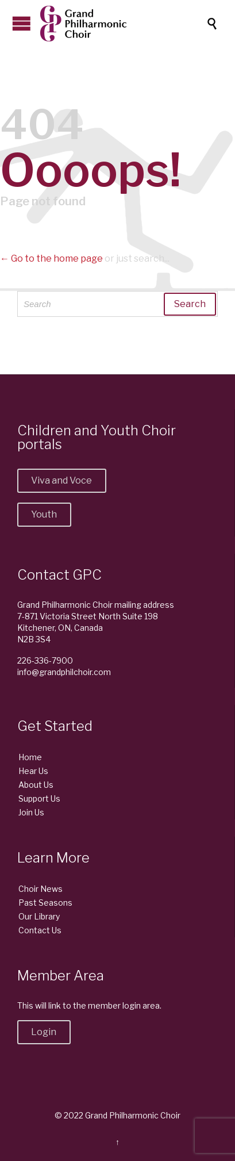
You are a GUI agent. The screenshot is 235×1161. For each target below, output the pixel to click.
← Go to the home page (51, 258)
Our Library (39, 916)
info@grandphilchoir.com (64, 672)
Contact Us (39, 930)
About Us (35, 785)
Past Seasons (45, 902)
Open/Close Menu (21, 23)
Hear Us (33, 771)
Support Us (39, 798)
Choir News (40, 889)
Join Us (31, 812)
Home (30, 757)
